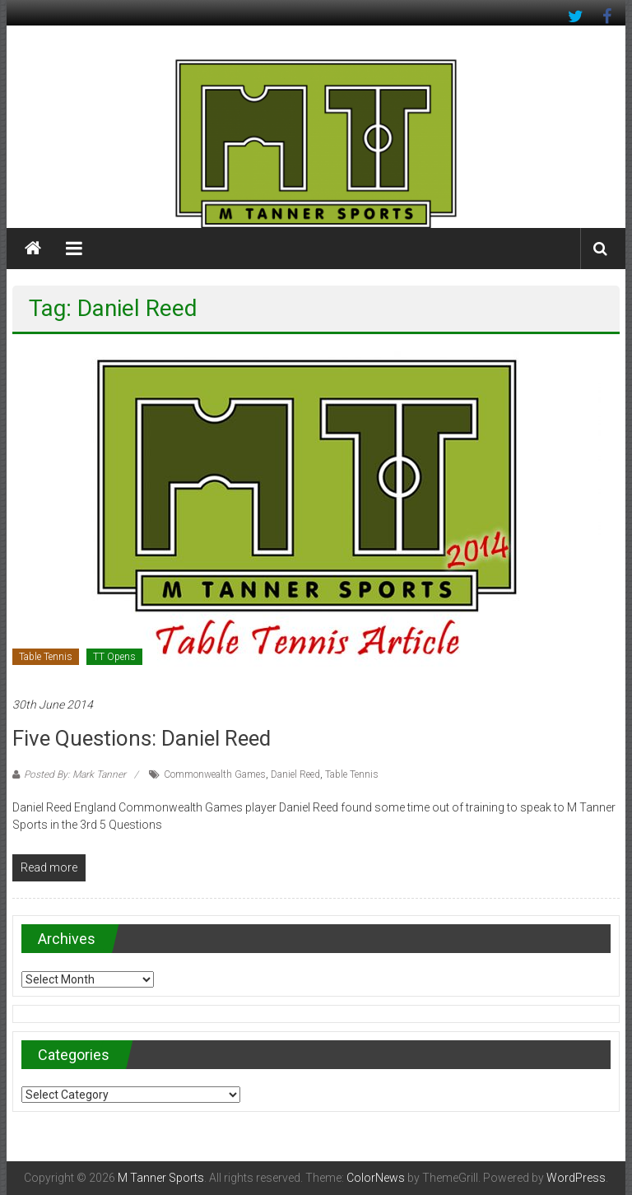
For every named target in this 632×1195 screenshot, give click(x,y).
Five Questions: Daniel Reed (141, 738)
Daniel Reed (295, 774)
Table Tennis (45, 657)
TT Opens (114, 657)
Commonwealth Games (215, 774)
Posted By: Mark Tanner (75, 774)
